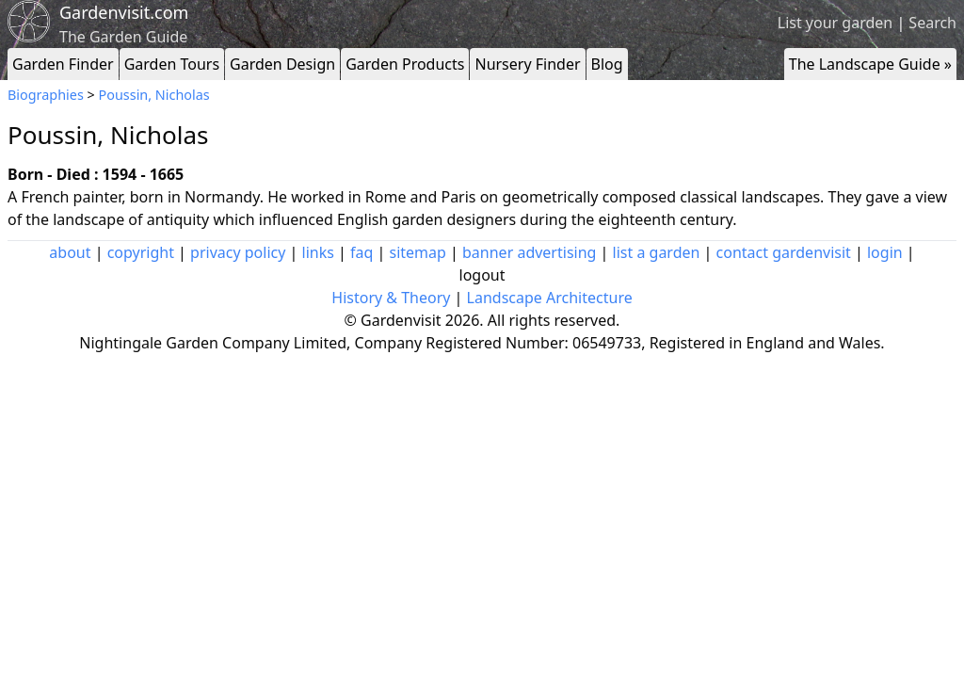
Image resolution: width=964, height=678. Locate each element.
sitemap (418, 252)
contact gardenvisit (783, 252)
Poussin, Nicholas (154, 95)
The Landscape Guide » (870, 64)
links (318, 252)
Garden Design (282, 64)
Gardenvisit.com (123, 12)
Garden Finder (63, 64)
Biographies (46, 95)
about (69, 252)
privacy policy (237, 252)
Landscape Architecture (550, 297)
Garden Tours (171, 64)
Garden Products (404, 64)
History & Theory (390, 297)
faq (361, 252)
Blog (607, 64)
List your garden (835, 22)
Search (932, 22)
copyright (140, 252)
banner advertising (529, 252)
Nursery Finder (527, 64)
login (885, 252)
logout (482, 275)
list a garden (656, 252)
